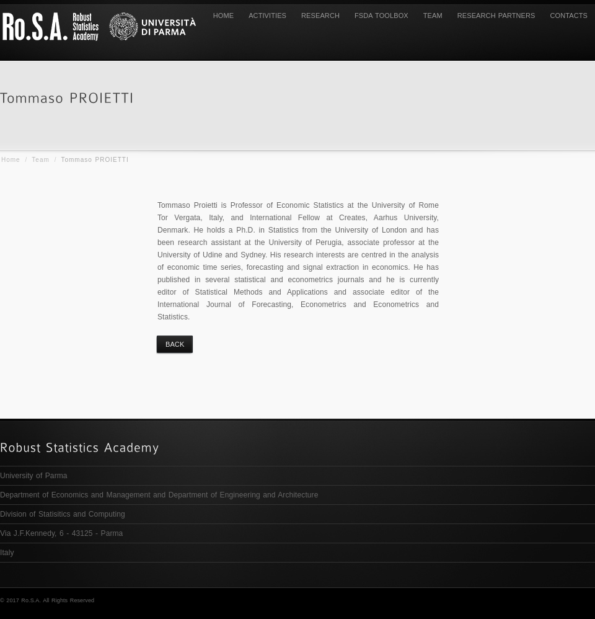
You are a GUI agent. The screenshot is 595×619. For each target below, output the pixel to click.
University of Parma (34, 475)
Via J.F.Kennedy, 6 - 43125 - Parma (61, 533)
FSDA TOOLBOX (473, 600)
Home (223, 15)
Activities (267, 15)
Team (40, 159)
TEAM (433, 15)
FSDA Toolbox (381, 15)
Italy (7, 552)
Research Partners (496, 15)
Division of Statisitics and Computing (62, 514)
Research (320, 15)
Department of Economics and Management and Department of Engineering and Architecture (159, 495)
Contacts (569, 15)
